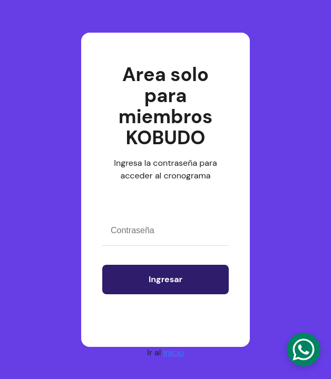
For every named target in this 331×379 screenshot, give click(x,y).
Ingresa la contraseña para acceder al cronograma (165, 169)
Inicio (173, 352)
